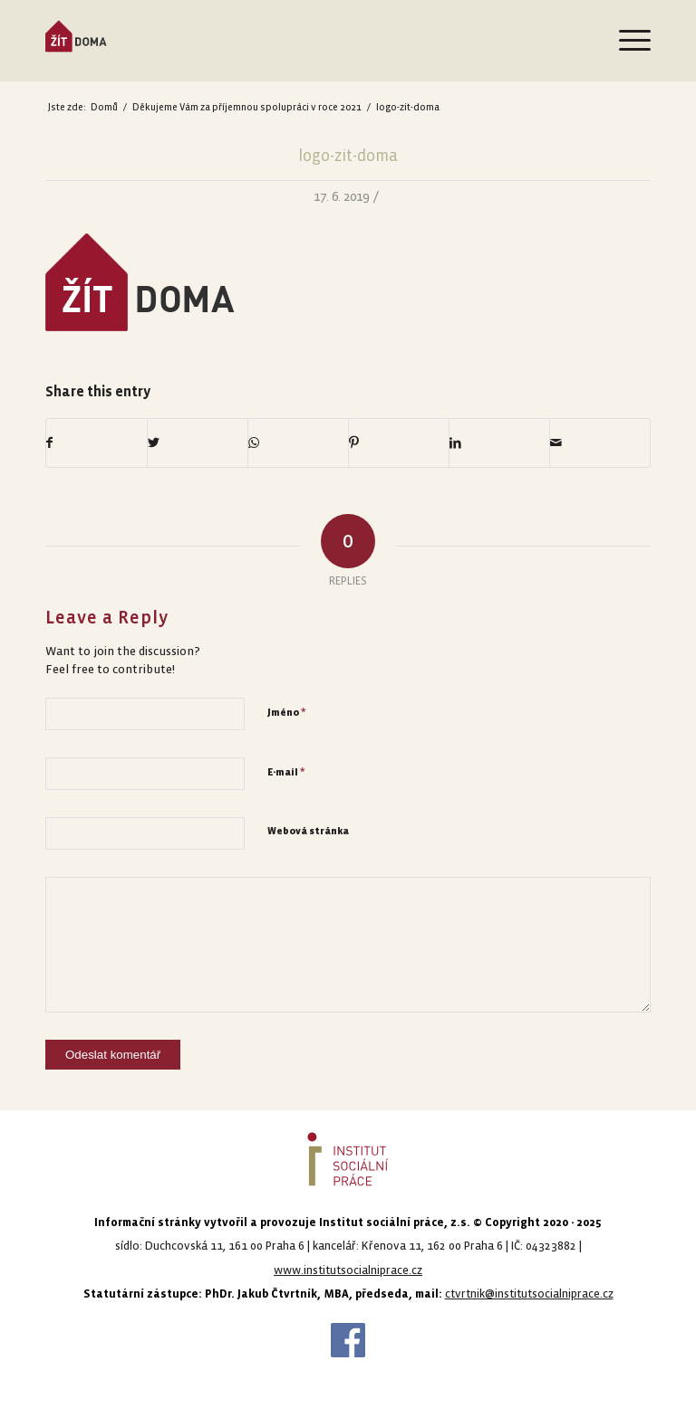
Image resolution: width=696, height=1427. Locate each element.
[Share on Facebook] (96, 443)
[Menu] (626, 40)
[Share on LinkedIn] (499, 443)
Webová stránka (308, 831)
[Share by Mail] (600, 443)
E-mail (286, 772)
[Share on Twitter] (197, 443)
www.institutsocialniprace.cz (348, 1270)
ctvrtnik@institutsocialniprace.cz (529, 1294)
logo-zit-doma (348, 156)
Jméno (286, 712)
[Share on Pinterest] (399, 443)
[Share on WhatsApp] (298, 443)
